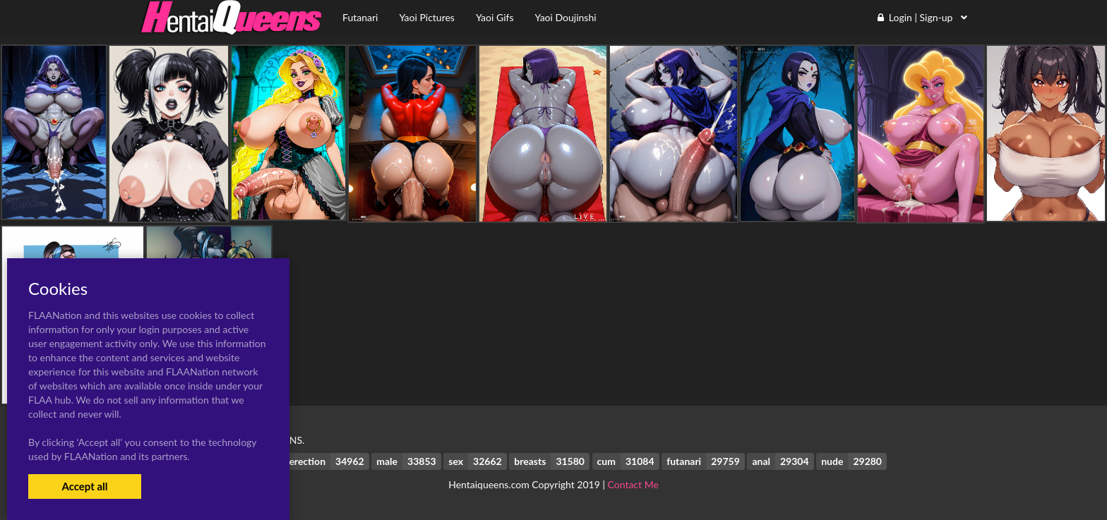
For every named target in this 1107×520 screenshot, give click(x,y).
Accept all (84, 486)
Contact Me (633, 484)
